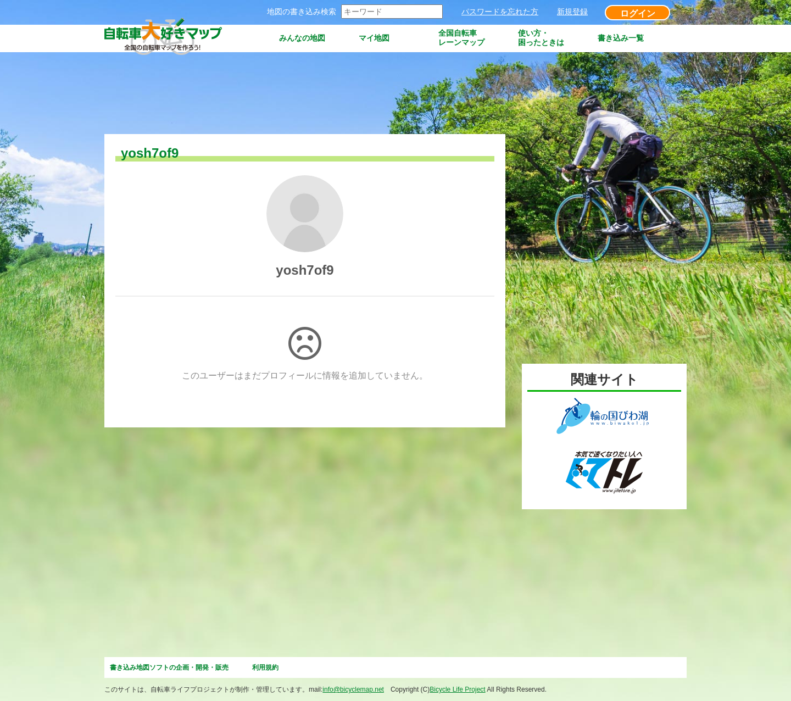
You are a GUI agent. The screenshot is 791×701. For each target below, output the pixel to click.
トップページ (239, 38)
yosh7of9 (304, 270)
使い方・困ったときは (541, 38)
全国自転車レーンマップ (461, 38)
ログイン (637, 13)
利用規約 (265, 667)
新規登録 (572, 11)
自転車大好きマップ (164, 38)
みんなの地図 (302, 38)
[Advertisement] (304, 94)
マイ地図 (374, 38)
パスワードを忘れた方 (499, 11)
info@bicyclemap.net (353, 689)
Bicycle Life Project (457, 689)
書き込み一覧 (621, 38)
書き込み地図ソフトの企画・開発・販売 (169, 667)
